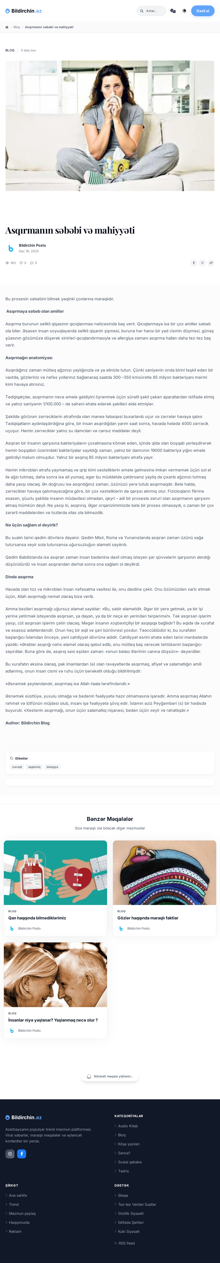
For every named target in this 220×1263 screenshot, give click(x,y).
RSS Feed (125, 1243)
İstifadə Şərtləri (129, 1222)
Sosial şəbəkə (128, 1162)
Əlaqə (121, 1195)
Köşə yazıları (127, 1144)
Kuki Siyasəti (127, 1231)
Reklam (13, 1231)
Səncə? (122, 1153)
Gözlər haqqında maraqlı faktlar (147, 918)
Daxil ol (203, 11)
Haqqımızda (17, 1222)
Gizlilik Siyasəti (129, 1213)
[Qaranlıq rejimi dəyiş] (184, 11)
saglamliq (34, 767)
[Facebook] (21, 1153)
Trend (12, 1204)
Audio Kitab (126, 1126)
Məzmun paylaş (20, 1213)
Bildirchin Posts (32, 245)
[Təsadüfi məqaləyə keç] (173, 11)
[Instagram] (9, 1153)
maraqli (17, 767)
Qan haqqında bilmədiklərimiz (37, 918)
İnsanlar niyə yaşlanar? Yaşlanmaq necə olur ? (53, 1020)
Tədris (122, 1171)
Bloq (17, 27)
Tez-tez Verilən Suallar (135, 1204)
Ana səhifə (16, 1195)
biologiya (52, 767)
